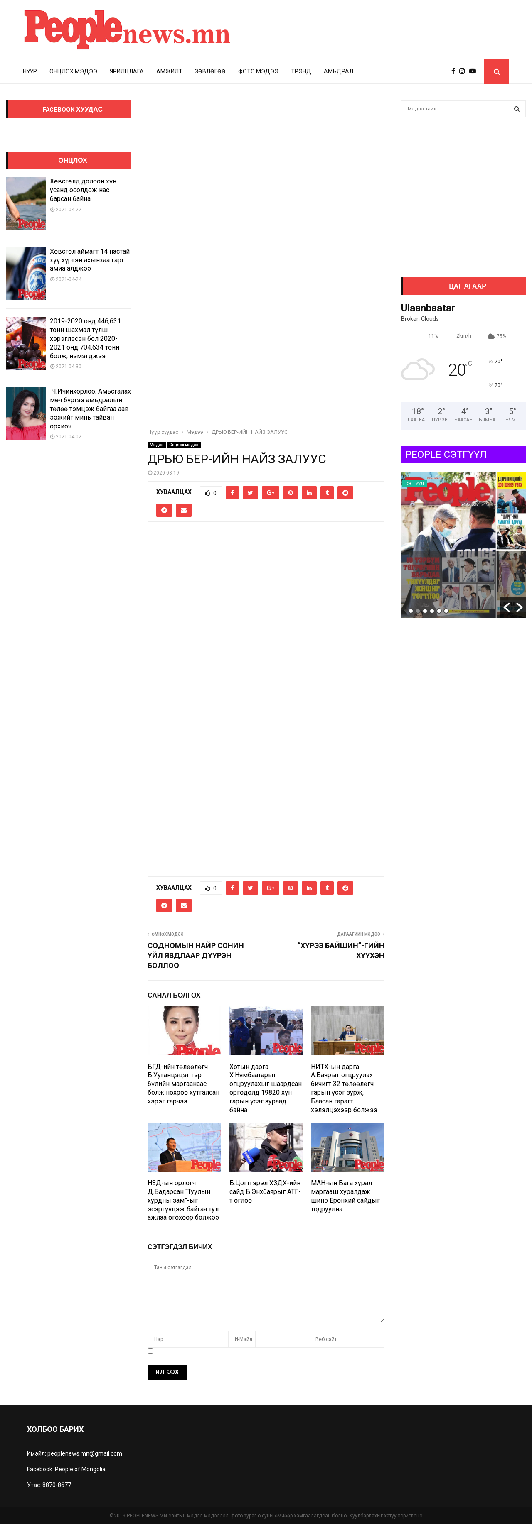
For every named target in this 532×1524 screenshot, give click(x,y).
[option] (463, 545)
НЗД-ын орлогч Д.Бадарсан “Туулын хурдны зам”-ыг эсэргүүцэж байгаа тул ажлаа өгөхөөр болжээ (183, 1200)
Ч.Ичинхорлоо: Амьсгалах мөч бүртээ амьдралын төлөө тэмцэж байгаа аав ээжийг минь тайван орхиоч (90, 408)
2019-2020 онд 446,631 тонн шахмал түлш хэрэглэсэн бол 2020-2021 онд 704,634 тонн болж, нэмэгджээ (85, 338)
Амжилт (169, 71)
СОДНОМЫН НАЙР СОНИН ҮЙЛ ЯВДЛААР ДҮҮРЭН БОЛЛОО (196, 955)
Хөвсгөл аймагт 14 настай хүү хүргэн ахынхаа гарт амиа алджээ (90, 260)
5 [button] (439, 611)
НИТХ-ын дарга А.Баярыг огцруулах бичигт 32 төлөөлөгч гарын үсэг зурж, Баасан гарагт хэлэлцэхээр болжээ (344, 1088)
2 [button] (418, 611)
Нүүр (30, 71)
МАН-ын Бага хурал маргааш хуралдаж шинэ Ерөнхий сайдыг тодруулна (345, 1196)
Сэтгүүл (414, 484)
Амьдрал (338, 71)
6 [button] (446, 611)
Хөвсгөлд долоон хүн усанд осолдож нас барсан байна (83, 190)
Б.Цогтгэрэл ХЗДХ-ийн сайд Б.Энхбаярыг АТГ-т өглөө (265, 1191)
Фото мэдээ (258, 71)
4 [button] (432, 611)
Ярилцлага (127, 71)
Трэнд (301, 71)
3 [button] (425, 611)
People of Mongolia (80, 1469)
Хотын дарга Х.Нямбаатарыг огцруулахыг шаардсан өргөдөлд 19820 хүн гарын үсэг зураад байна (265, 1088)
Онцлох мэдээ (73, 71)
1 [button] (411, 611)
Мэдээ (157, 445)
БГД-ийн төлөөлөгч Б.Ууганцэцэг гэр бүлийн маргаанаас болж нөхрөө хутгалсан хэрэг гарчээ (183, 1084)
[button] (506, 607)
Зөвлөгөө (210, 71)
